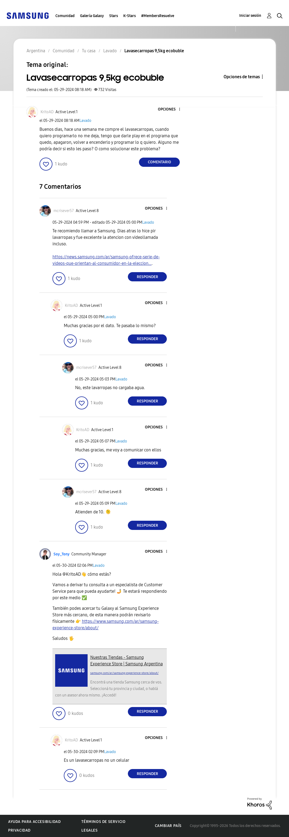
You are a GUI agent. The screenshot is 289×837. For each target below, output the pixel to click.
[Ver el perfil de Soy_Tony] (61, 554)
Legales (89, 830)
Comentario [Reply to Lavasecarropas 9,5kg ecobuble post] (159, 162)
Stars (113, 16)
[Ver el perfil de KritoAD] (47, 112)
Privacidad (19, 830)
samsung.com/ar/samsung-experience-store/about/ (124, 673)
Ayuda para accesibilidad (34, 821)
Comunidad (65, 16)
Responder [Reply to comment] (147, 277)
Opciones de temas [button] (242, 76)
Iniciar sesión (250, 15)
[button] (170, 109)
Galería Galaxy (92, 16)
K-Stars (129, 16)
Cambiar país (168, 825)
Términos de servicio (103, 821)
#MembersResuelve (157, 16)
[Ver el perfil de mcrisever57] (64, 211)
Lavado (85, 120)
